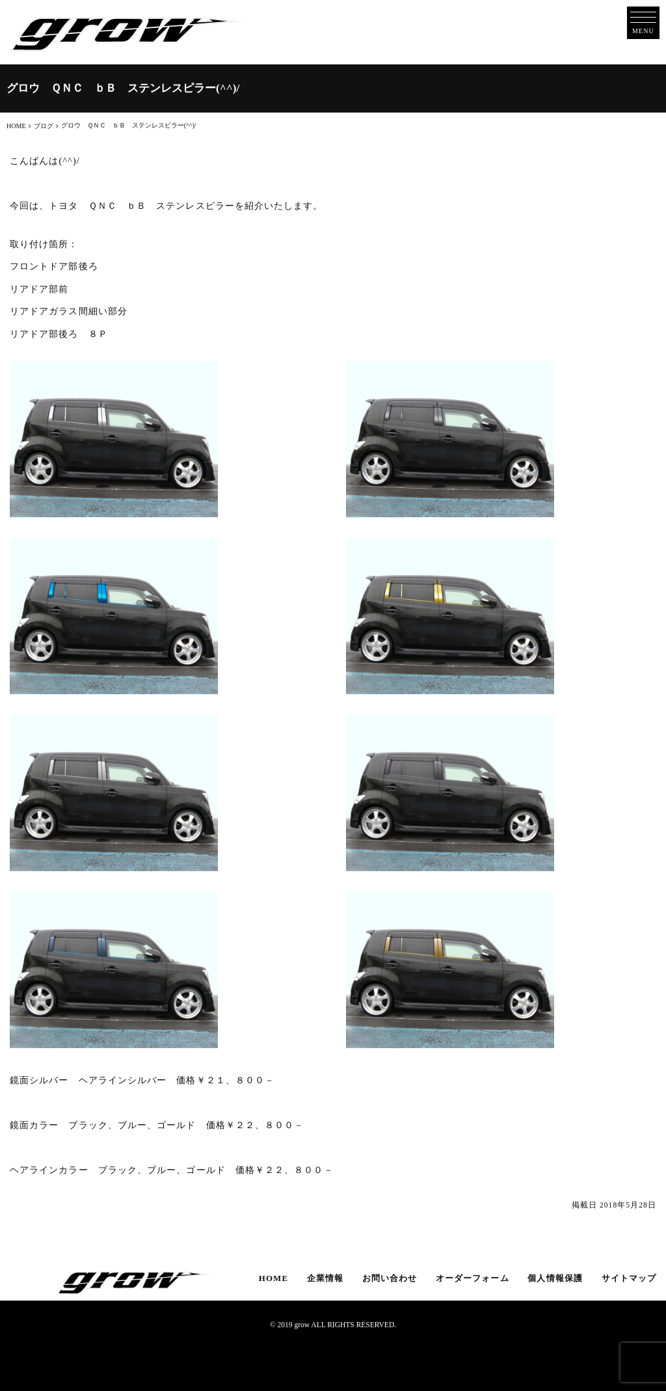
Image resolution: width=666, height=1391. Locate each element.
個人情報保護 (554, 1278)
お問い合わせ (389, 1278)
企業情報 (325, 1278)
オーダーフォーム (472, 1278)
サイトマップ (629, 1278)
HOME (273, 1278)
